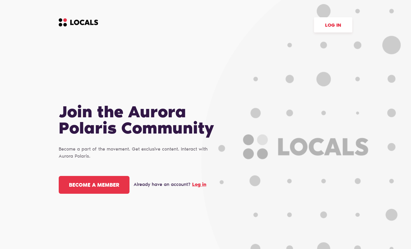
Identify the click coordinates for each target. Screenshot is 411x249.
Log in (333, 25)
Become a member (94, 185)
